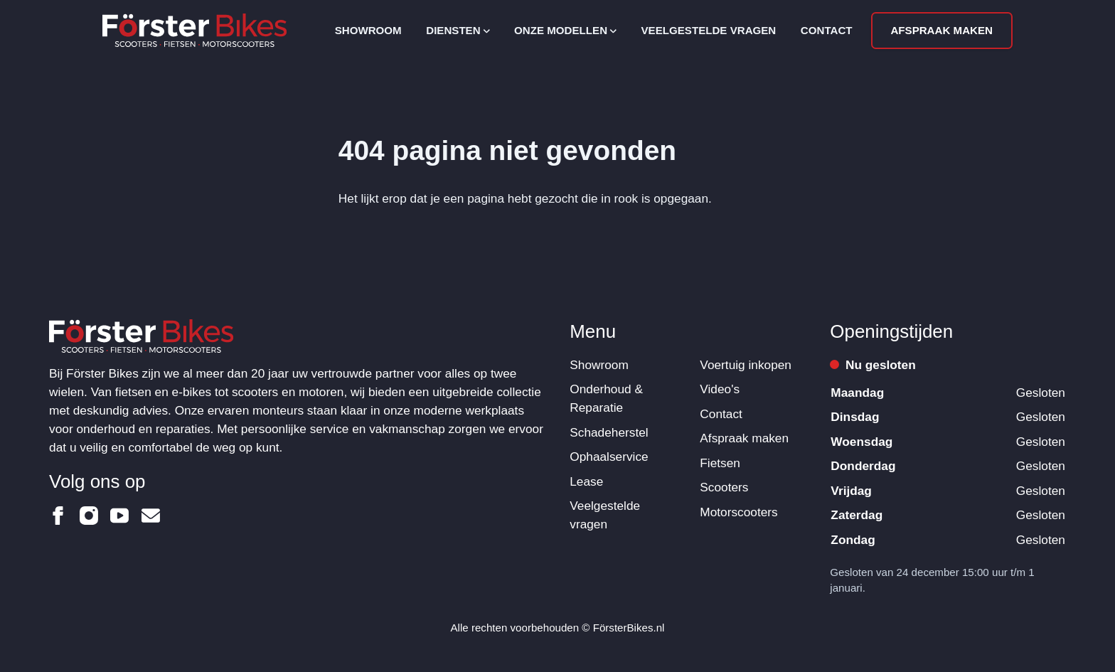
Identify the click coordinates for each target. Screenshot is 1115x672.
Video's (720, 389)
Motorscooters (738, 512)
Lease (586, 481)
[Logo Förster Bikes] (194, 30)
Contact (827, 30)
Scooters (724, 487)
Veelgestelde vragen (709, 30)
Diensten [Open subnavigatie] (457, 30)
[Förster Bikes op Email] (151, 515)
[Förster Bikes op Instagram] (89, 515)
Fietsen (720, 463)
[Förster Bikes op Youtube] (119, 515)
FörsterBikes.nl (629, 628)
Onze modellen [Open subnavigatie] (565, 30)
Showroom (368, 30)
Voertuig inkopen (745, 365)
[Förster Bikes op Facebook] (58, 515)
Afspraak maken (941, 30)
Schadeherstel (609, 432)
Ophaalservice (609, 456)
